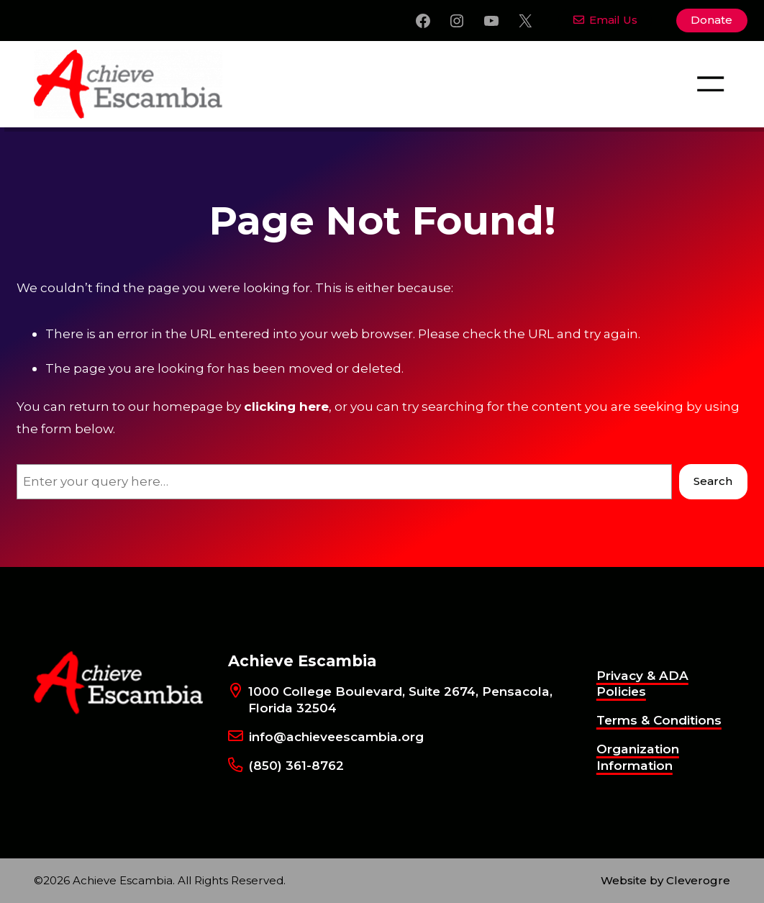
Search (712, 481)
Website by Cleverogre (665, 880)
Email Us (605, 20)
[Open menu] (710, 84)
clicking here (286, 406)
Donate (711, 20)
